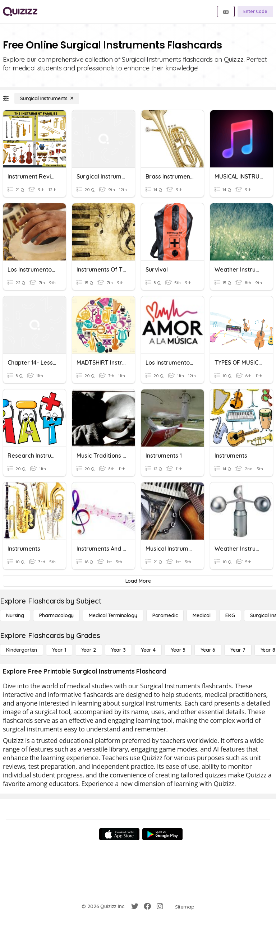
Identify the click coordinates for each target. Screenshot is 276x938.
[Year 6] (207, 650)
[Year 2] (88, 650)
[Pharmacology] (56, 615)
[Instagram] (160, 906)
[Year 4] (148, 650)
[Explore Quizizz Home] (20, 11)
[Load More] (138, 581)
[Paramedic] (165, 615)
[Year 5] (178, 650)
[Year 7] (237, 650)
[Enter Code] (255, 11)
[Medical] (201, 615)
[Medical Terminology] (113, 615)
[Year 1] (59, 650)
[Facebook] (147, 906)
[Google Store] (162, 834)
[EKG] (230, 615)
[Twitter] (134, 906)
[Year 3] (118, 650)
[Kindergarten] (21, 650)
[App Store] (119, 834)
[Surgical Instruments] (46, 98)
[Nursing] (15, 615)
